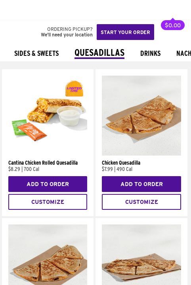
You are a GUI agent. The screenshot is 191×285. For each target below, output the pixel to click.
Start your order (125, 32)
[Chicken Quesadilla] (141, 153)
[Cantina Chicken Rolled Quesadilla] (47, 153)
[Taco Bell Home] (14, 9)
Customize (47, 202)
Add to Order (48, 184)
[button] (32, 10)
